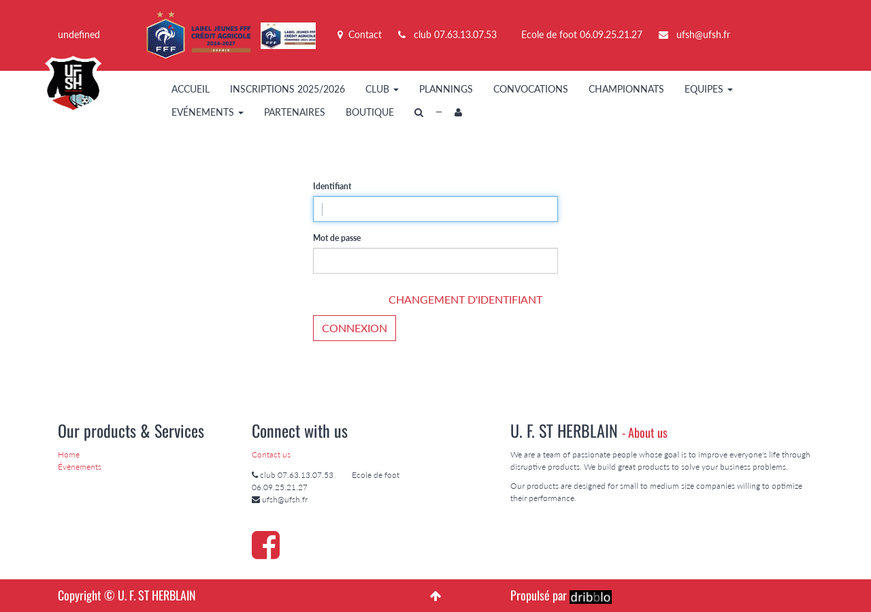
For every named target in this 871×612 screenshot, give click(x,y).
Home (69, 454)
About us (648, 432)
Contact (360, 34)
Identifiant (332, 186)
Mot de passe (337, 238)
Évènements (79, 467)
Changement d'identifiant (465, 299)
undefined (79, 34)
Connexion (354, 327)
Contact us (271, 454)
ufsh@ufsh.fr (703, 34)
